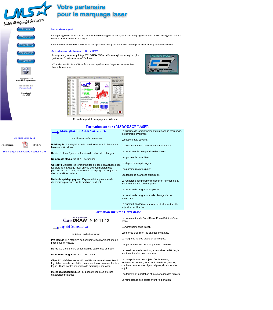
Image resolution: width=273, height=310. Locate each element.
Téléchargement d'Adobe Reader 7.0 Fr (24, 151)
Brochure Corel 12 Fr (24, 137)
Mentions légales (25, 88)
